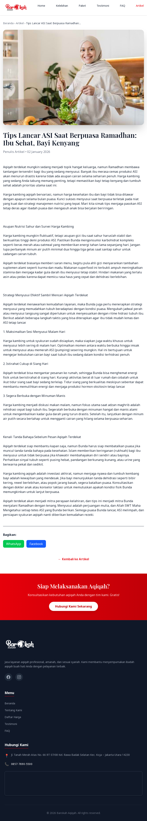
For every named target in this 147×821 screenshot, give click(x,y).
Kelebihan (62, 5)
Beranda (8, 23)
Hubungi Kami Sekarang (73, 606)
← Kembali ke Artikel (73, 559)
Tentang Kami (13, 710)
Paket (82, 5)
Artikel (140, 5)
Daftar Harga (13, 717)
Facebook (36, 544)
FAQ (122, 5)
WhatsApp (13, 544)
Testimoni (103, 5)
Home (41, 5)
